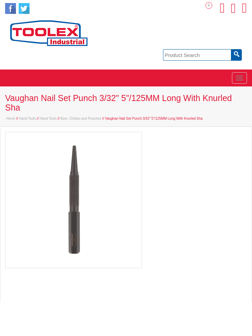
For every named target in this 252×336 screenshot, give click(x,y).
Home (10, 118)
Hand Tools (27, 118)
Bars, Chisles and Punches (80, 118)
